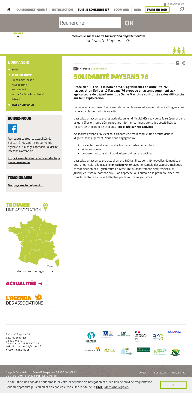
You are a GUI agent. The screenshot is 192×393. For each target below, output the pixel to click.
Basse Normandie (22, 105)
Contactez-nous (19, 349)
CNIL (99, 387)
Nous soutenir (19, 85)
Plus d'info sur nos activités (135, 126)
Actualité (16, 99)
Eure (14, 69)
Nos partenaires (20, 89)
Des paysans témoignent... (25, 185)
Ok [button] (173, 384)
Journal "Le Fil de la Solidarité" (28, 94)
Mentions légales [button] (116, 387)
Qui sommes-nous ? (23, 80)
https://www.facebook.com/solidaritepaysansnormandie (34, 160)
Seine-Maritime (21, 75)
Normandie (85, 68)
